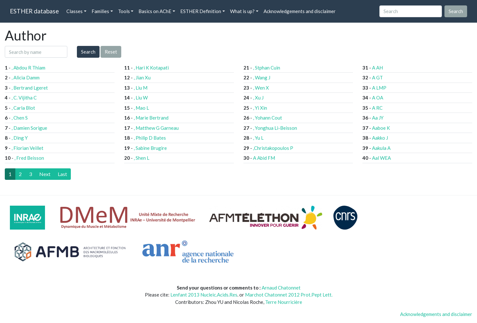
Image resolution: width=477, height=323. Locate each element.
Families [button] (100, 11)
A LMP (379, 88)
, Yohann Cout (267, 118)
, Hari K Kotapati (151, 67)
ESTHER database (34, 11)
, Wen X (261, 88)
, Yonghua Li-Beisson (275, 128)
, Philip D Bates (150, 138)
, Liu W (141, 97)
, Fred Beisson (29, 158)
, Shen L (141, 158)
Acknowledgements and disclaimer (300, 11)
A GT (377, 77)
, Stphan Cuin (266, 67)
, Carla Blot (23, 108)
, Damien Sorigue (29, 128)
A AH (377, 67)
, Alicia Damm (25, 77)
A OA (377, 97)
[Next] (44, 174)
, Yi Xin (260, 108)
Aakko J (380, 138)
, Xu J (258, 97)
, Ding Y (19, 138)
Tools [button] (124, 11)
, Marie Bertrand (151, 118)
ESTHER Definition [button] (200, 11)
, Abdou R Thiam (28, 67)
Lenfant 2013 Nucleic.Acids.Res (203, 294)
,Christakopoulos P (273, 148)
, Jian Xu (142, 77)
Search (88, 52)
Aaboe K (381, 128)
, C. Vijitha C (24, 97)
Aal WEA (381, 158)
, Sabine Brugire (150, 148)
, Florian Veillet (27, 148)
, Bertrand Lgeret (29, 88)
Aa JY (378, 118)
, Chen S (19, 118)
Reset (111, 52)
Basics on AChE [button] (154, 11)
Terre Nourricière (283, 302)
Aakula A (381, 148)
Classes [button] (74, 11)
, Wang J (261, 77)
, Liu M (140, 88)
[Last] (62, 174)
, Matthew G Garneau (156, 128)
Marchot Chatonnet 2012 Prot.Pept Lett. (288, 294)
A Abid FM (264, 158)
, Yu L (258, 138)
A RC (377, 108)
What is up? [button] (242, 11)
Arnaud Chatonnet (281, 287)
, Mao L (141, 108)
